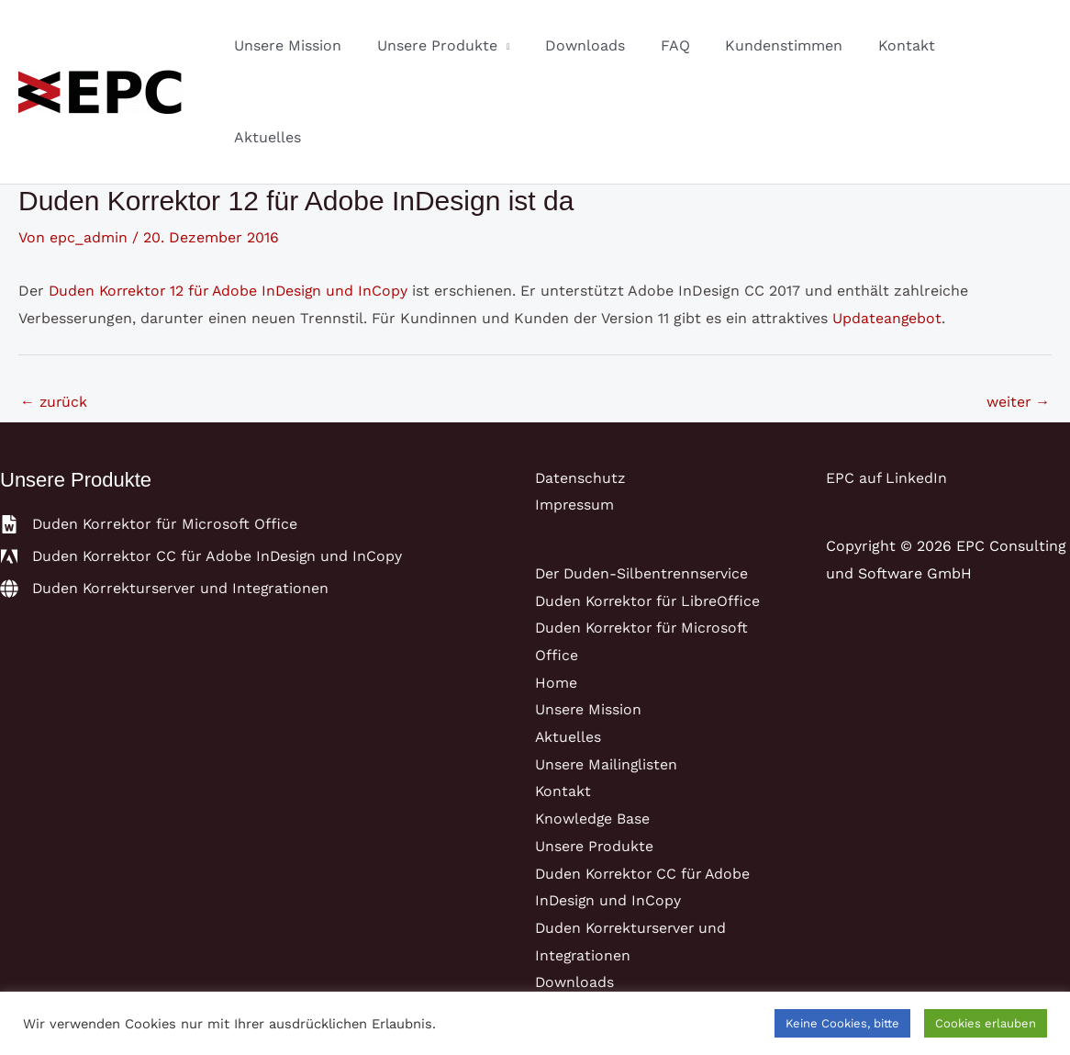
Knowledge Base (593, 726)
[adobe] (203, 464)
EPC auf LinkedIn (886, 386)
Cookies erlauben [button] (985, 1023)
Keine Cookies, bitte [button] (842, 1023)
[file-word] (149, 432)
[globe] (165, 497)
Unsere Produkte (467, 45)
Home (556, 591)
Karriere (564, 945)
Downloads (609, 45)
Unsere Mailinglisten (607, 672)
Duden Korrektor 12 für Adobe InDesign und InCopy (232, 199)
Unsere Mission (323, 45)
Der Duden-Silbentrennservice (643, 481)
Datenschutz (581, 386)
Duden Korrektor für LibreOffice (650, 509)
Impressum (575, 413)
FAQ (693, 45)
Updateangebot (887, 226)
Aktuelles (1003, 45)
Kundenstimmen (795, 45)
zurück (54, 310)
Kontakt (912, 45)
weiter (1018, 310)
